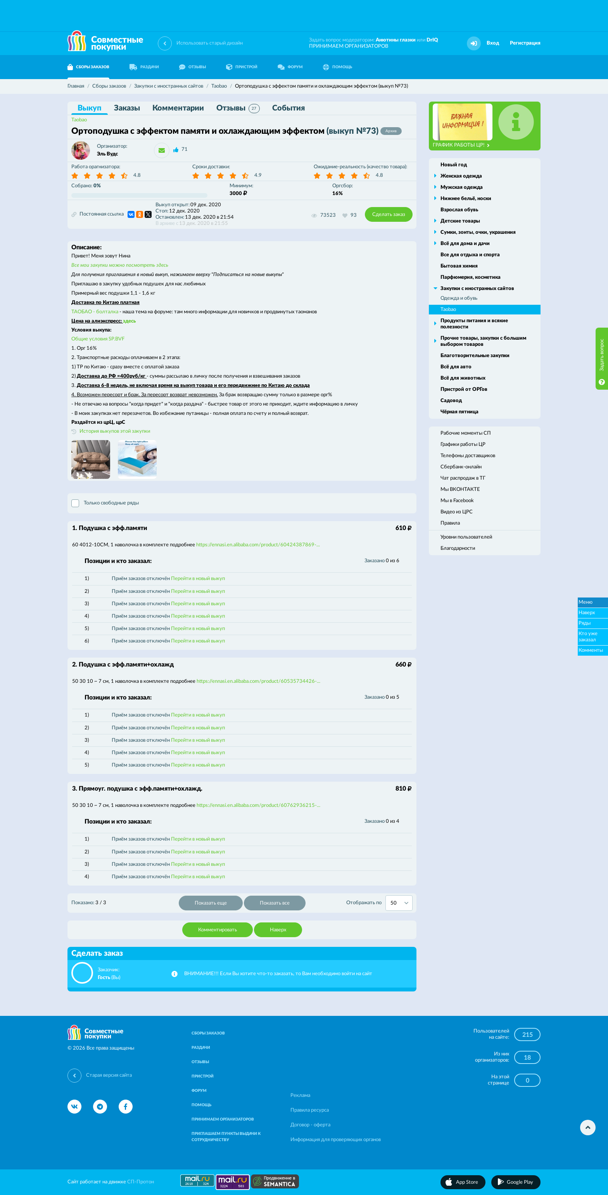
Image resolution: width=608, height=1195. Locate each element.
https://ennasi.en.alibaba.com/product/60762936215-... (258, 805)
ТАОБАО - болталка (94, 311)
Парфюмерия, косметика (470, 277)
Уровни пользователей (466, 537)
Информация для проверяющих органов (335, 1139)
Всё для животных (462, 378)
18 (527, 1058)
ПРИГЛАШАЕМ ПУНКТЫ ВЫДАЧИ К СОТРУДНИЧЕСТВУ (226, 1137)
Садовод (451, 400)
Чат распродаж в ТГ (462, 478)
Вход (493, 43)
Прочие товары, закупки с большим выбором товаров (483, 341)
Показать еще (211, 903)
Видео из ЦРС (456, 512)
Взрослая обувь (459, 209)
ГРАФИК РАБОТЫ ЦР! (461, 145)
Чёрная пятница (459, 411)
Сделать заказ (388, 214)
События (288, 108)
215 (527, 1035)
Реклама (300, 1095)
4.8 (137, 175)
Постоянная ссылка (97, 214)
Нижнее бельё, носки (465, 198)
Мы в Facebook (457, 500)
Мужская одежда (461, 187)
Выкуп (90, 108)
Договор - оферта (310, 1125)
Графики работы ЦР (462, 444)
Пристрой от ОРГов (463, 389)
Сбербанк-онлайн (461, 467)
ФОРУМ (290, 67)
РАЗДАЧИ (144, 67)
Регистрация (525, 43)
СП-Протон (140, 1182)
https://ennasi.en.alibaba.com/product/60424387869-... (258, 544)
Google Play (520, 1182)
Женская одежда (461, 176)
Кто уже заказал (588, 636)
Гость (104, 977)
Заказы (127, 108)
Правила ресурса (309, 1110)
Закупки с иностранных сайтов (477, 288)
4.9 (258, 175)
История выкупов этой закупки (114, 431)
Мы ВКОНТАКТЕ (460, 489)
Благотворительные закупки (475, 355)
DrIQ (432, 40)
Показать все (275, 903)
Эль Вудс (107, 154)
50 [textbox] (393, 903)
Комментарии (178, 108)
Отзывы (238, 108)
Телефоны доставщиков (467, 455)
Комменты (591, 650)
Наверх (278, 930)
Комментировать (217, 930)
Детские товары (460, 221)
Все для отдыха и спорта (470, 254)
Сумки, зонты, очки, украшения (478, 232)
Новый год (453, 165)
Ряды (585, 623)
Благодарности (457, 548)
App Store (467, 1182)
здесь (129, 321)
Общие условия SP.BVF (97, 339)
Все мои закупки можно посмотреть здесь (119, 265)
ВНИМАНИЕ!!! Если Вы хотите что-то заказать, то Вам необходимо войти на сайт (278, 973)
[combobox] (399, 903)
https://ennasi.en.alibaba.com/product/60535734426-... (258, 681)
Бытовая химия (459, 266)
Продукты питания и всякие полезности (474, 324)
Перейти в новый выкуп (198, 578)
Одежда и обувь (458, 298)
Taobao (79, 120)
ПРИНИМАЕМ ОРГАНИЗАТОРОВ (348, 46)
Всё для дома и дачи (465, 243)
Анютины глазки (396, 40)
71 (184, 149)
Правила (450, 523)
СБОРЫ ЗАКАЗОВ (88, 67)
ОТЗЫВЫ (192, 67)
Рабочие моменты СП (465, 433)
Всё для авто (456, 367)
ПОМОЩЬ (337, 67)
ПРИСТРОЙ (241, 67)
